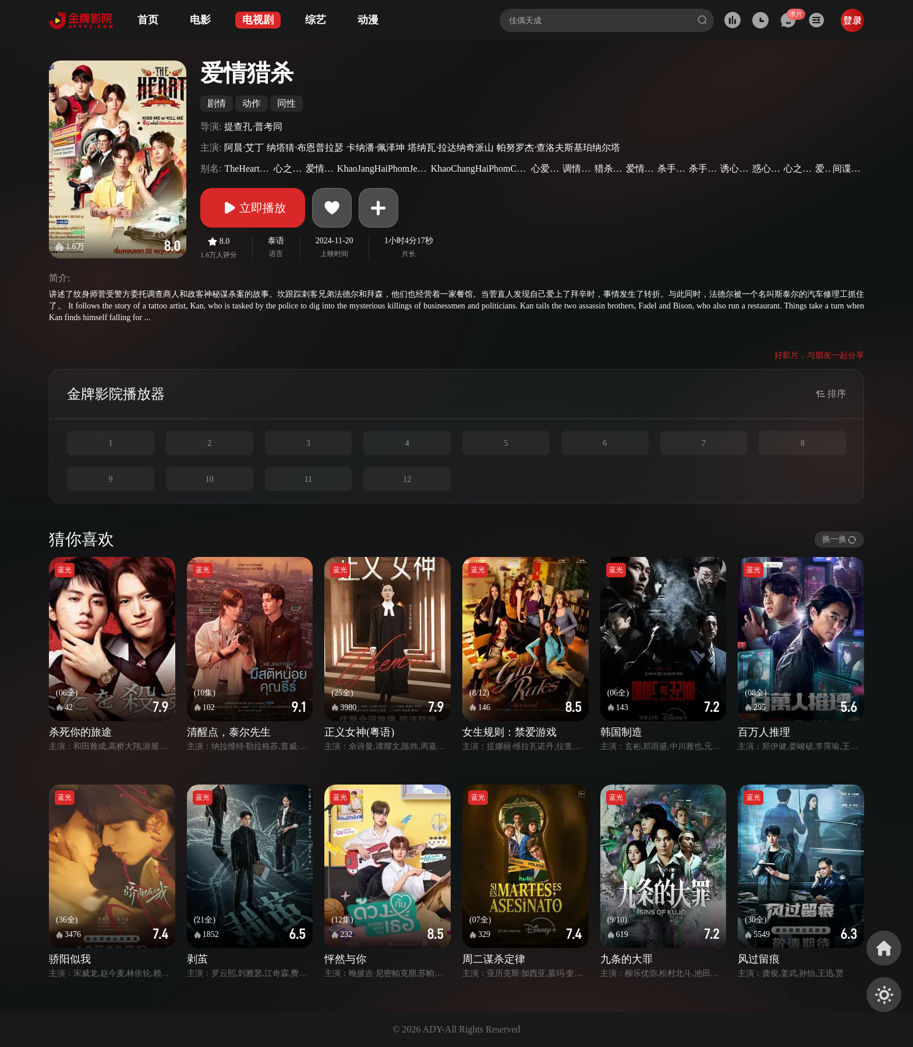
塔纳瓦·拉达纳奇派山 (451, 147)
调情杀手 (576, 168)
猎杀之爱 (608, 168)
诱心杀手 (734, 168)
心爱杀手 (545, 168)
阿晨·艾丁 (244, 147)
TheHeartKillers (247, 168)
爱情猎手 (640, 168)
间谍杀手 (847, 168)
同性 (286, 103)
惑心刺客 (766, 168)
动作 (251, 103)
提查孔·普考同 (253, 127)
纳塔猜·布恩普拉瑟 (305, 147)
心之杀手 (288, 168)
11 (308, 479)
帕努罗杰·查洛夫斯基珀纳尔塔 (558, 147)
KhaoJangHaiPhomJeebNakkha (382, 168)
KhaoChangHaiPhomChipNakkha (479, 168)
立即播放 (253, 208)
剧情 (216, 103)
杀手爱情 (671, 168)
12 (407, 479)
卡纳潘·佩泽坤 (375, 147)
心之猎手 (798, 168)
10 (210, 479)
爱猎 (822, 168)
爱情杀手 (320, 168)
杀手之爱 (703, 168)
